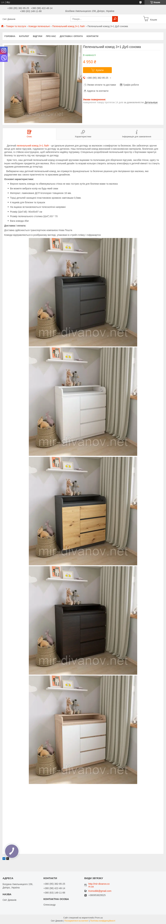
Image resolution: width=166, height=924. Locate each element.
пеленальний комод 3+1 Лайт (33, 145)
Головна (9, 36)
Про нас (51, 36)
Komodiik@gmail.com (99, 891)
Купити (100, 70)
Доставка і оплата (71, 36)
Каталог (24, 36)
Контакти (92, 36)
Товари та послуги (16, 26)
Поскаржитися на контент (76, 921)
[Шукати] (115, 19)
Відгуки (37, 36)
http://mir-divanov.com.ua (99, 885)
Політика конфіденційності (102, 921)
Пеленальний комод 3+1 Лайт (68, 26)
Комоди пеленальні (39, 26)
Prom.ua (99, 918)
